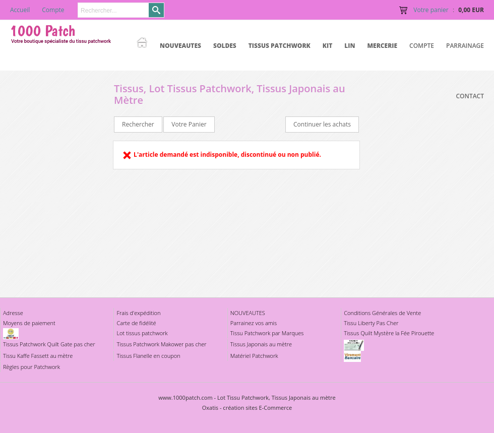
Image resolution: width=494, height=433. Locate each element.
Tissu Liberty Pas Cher (371, 323)
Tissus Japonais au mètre (261, 344)
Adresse (13, 313)
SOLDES (224, 45)
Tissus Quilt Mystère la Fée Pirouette (389, 333)
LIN (349, 45)
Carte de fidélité (136, 323)
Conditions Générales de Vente (382, 313)
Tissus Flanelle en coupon (148, 355)
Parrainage (465, 45)
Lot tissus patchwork (141, 333)
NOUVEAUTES (180, 45)
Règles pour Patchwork (31, 366)
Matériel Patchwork (254, 355)
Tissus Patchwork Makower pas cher (161, 344)
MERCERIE (382, 45)
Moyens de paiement (29, 323)
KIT (328, 45)
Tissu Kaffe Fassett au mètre (38, 355)
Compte (421, 45)
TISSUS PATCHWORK (280, 45)
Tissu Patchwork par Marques (267, 333)
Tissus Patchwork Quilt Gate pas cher (49, 344)
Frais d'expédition (138, 313)
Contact (470, 96)
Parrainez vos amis (253, 323)
